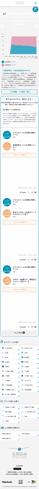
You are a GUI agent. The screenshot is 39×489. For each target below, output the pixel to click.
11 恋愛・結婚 (9, 371)
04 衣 (26, 352)
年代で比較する (26, 433)
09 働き (7, 366)
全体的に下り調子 (30, 407)
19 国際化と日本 (9, 389)
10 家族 (27, 366)
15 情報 (7, 380)
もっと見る (19, 332)
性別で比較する (6, 433)
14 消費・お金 (29, 376)
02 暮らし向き (29, 348)
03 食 (6, 352)
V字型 (7, 421)
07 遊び (7, 362)
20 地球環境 (28, 389)
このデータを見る (19, 155)
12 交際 (27, 371)
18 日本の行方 (29, 385)
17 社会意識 (8, 385)
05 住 (6, 357)
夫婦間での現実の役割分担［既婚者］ (36, 26)
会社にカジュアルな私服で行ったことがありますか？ (2, 26)
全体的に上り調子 (10, 407)
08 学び (27, 362)
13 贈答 (7, 376)
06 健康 (27, 357)
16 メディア (28, 380)
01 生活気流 (8, 348)
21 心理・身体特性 (10, 394)
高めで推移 (8, 411)
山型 (26, 416)
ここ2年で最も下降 (10, 416)
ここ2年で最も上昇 (30, 411)
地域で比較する (6, 438)
